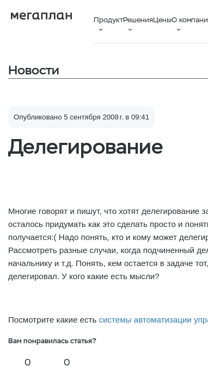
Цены (162, 19)
